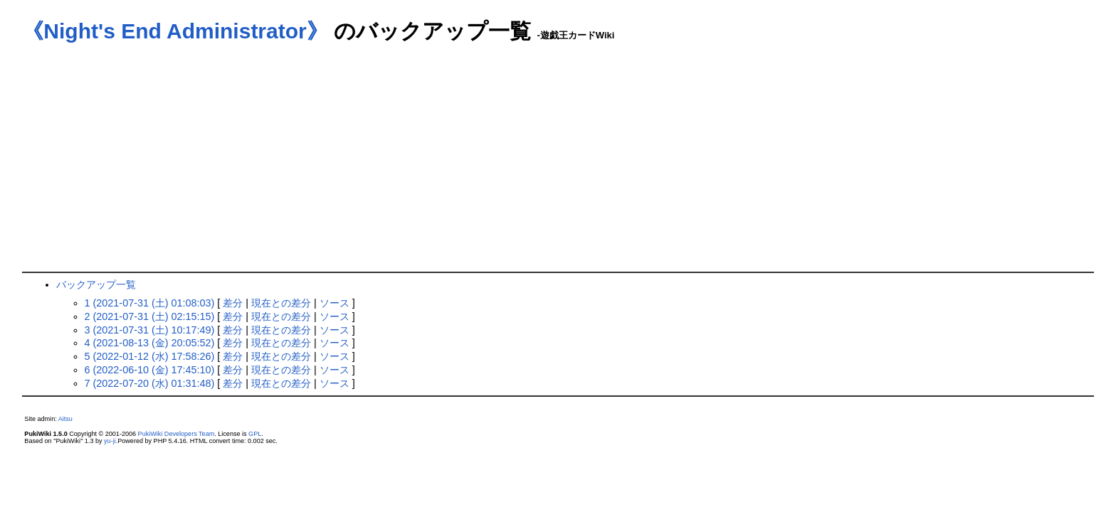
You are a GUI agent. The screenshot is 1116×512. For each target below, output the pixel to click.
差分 (233, 303)
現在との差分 (281, 303)
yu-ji (110, 440)
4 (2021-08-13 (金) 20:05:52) (150, 342)
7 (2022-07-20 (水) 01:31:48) (150, 383)
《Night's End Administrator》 (174, 31)
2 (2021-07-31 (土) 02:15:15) (150, 316)
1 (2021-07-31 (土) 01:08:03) (150, 303)
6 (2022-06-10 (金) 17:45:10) (150, 369)
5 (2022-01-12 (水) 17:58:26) (150, 356)
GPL (254, 433)
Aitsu (65, 418)
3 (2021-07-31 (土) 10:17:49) (150, 330)
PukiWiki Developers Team (176, 433)
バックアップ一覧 (96, 284)
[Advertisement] (558, 165)
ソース (334, 303)
